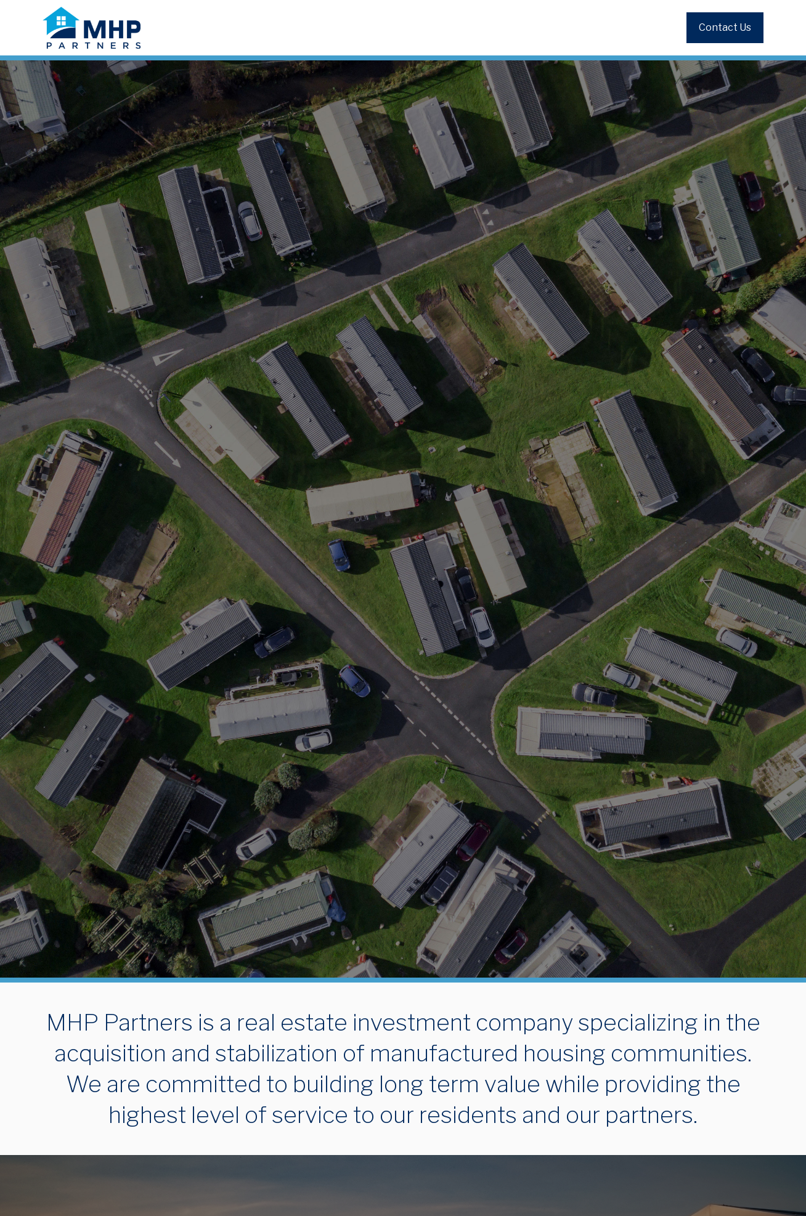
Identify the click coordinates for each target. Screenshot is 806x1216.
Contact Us (725, 27)
